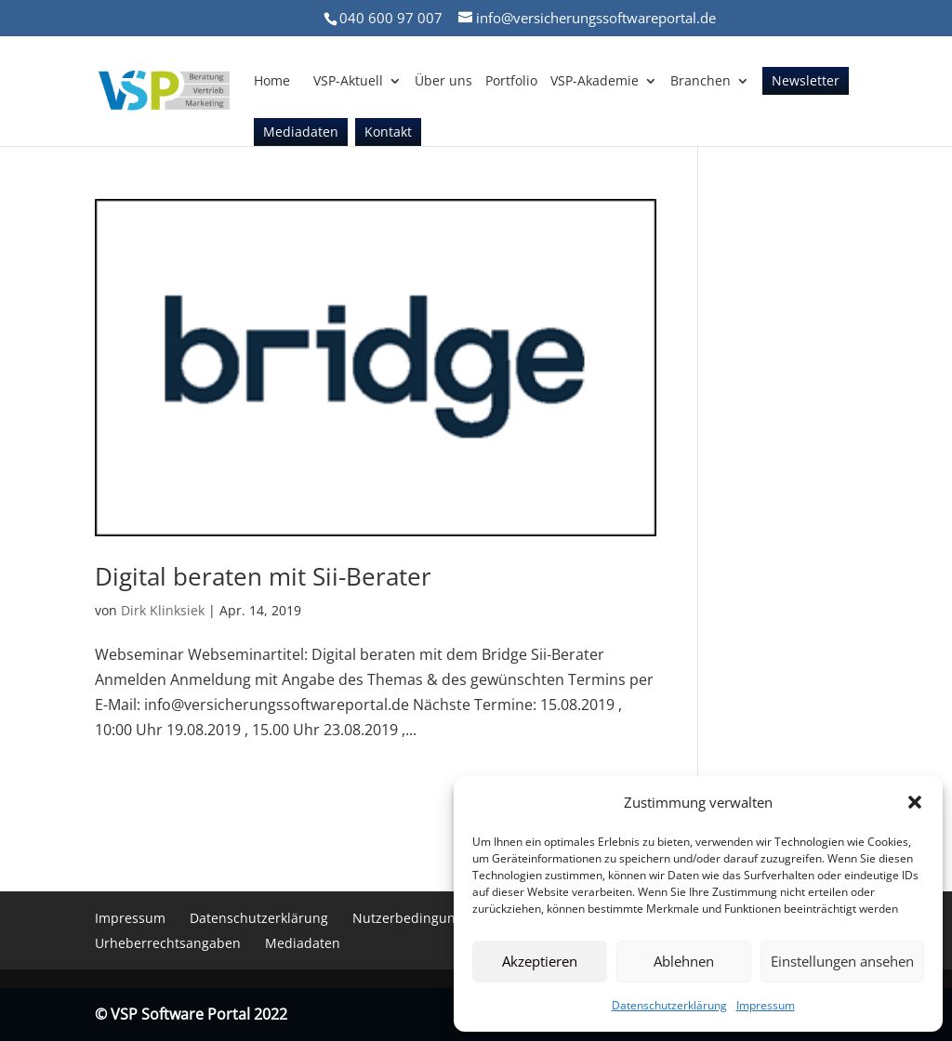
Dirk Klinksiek (163, 610)
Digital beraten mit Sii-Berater (263, 576)
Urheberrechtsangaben (168, 943)
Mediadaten (300, 132)
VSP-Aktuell (348, 81)
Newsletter (806, 81)
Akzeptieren (539, 961)
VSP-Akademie (594, 81)
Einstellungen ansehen (842, 961)
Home (272, 81)
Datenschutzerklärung (669, 1005)
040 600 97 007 (391, 17)
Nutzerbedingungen (415, 918)
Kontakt (388, 132)
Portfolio (511, 81)
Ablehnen (684, 961)
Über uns (443, 81)
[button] (915, 802)
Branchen (700, 81)
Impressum (765, 1005)
